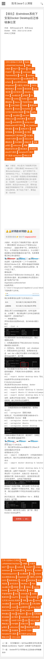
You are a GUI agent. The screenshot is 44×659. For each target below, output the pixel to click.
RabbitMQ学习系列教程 (14, 135)
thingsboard (10, 85)
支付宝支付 (17, 92)
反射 (20, 139)
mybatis (31, 69)
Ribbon (8, 99)
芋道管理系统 (27, 102)
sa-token (31, 75)
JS (34, 109)
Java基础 (16, 115)
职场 (35, 89)
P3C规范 (29, 135)
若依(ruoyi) (9, 119)
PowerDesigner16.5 (13, 79)
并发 (16, 129)
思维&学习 (25, 129)
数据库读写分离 (11, 149)
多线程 (25, 95)
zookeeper (27, 72)
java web (25, 115)
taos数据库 (27, 79)
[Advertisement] (22, 47)
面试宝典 (31, 119)
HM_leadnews (31, 125)
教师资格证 (9, 89)
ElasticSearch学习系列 (14, 125)
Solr (7, 105)
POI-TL (22, 75)
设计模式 (27, 132)
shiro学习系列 (10, 152)
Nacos (17, 102)
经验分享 (27, 142)
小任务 (19, 89)
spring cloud (29, 122)
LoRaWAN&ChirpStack (14, 65)
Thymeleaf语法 (11, 75)
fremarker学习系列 (26, 152)
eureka (16, 99)
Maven (23, 69)
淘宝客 (8, 92)
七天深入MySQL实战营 (14, 112)
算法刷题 (18, 132)
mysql (7, 122)
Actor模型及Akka (20, 82)
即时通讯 (8, 129)
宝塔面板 (8, 132)
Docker (7, 31)
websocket (17, 145)
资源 (35, 142)
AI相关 (8, 69)
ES (32, 95)
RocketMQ (26, 109)
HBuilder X (28, 92)
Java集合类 (16, 95)
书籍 (28, 112)
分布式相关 (15, 105)
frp (35, 79)
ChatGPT (9, 72)
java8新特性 (17, 122)
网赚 (25, 145)
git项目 (8, 145)
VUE (33, 129)
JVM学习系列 (10, 139)
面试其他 (27, 89)
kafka (34, 112)
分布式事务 (20, 119)
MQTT (15, 69)
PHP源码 (18, 142)
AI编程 (28, 65)
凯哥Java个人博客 (21, 3)
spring (7, 115)
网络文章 (27, 155)
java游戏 (32, 99)
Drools (17, 109)
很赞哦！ (19, 519)
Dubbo (24, 105)
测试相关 (23, 149)
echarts (8, 82)
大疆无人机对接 (23, 85)
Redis (27, 62)
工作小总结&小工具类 (13, 62)
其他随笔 (33, 149)
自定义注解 (28, 139)
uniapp (17, 72)
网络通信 (8, 102)
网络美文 (8, 142)
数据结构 (33, 105)
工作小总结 (9, 159)
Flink (7, 95)
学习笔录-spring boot (13, 155)
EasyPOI (8, 109)
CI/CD (34, 85)
